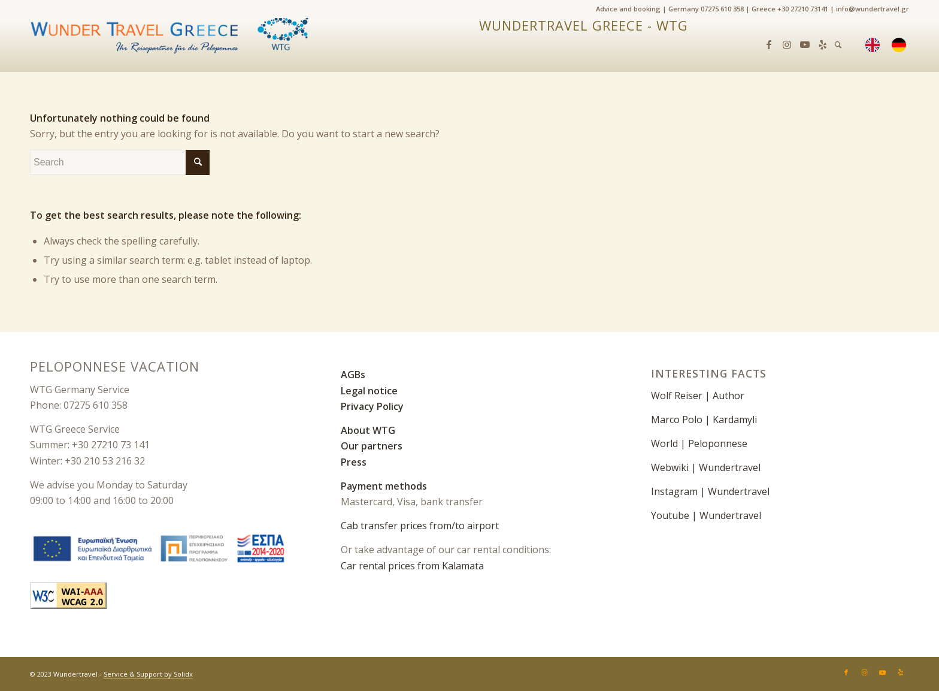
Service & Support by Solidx (148, 673)
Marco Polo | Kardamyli (704, 419)
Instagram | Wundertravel (710, 491)
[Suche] (838, 45)
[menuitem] (902, 45)
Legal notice (369, 390)
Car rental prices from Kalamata (412, 565)
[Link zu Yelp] (823, 44)
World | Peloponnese (699, 443)
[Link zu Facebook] (769, 44)
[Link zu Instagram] (787, 44)
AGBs (353, 374)
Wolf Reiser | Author (697, 395)
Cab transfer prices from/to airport (420, 525)
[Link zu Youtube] (805, 44)
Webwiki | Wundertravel (706, 467)
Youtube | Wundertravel (706, 515)
